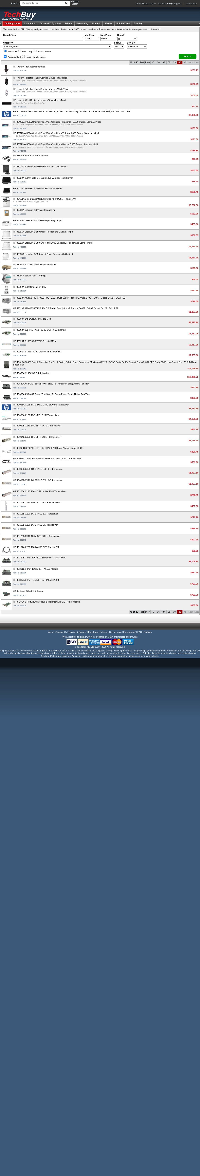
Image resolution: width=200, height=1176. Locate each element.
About (51, 632)
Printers (96, 23)
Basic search (34, 57)
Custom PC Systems (50, 23)
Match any (25, 51)
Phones (109, 23)
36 (158, 62)
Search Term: (10, 35)
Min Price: (90, 35)
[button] (187, 56)
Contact (162, 3)
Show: (117, 43)
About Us (14, 3)
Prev (147, 62)
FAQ (139, 632)
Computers (29, 23)
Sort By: (131, 43)
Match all (10, 51)
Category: (8, 43)
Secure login (115, 632)
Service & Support (77, 632)
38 (169, 62)
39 (174, 62)
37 (164, 62)
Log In (153, 3)
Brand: (120, 35)
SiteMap (148, 632)
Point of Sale (123, 23)
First (141, 62)
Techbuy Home (12, 23)
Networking (82, 23)
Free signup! (129, 632)
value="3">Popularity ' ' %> (137, 46)
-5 (153, 62)
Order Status (142, 3)
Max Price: (106, 35)
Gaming (138, 23)
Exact (42, 51)
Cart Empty (191, 3)
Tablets (68, 23)
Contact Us (61, 632)
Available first (12, 57)
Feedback (93, 632)
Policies (103, 632)
